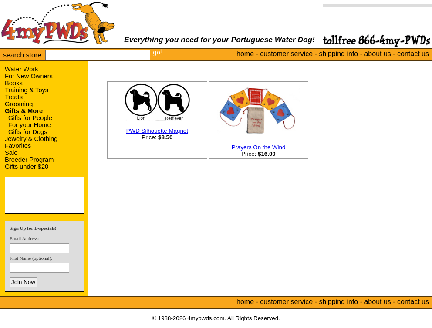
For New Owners (29, 76)
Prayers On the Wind (259, 147)
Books (14, 83)
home (245, 53)
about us (377, 53)
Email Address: (24, 238)
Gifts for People (30, 117)
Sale (11, 152)
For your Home (29, 124)
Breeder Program (29, 159)
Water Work (21, 69)
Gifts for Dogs (27, 131)
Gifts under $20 (26, 166)
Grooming (19, 103)
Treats (14, 97)
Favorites (18, 145)
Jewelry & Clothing (31, 138)
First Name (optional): (31, 258)
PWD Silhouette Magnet (157, 130)
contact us (413, 53)
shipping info (338, 53)
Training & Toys (26, 90)
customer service (286, 53)
